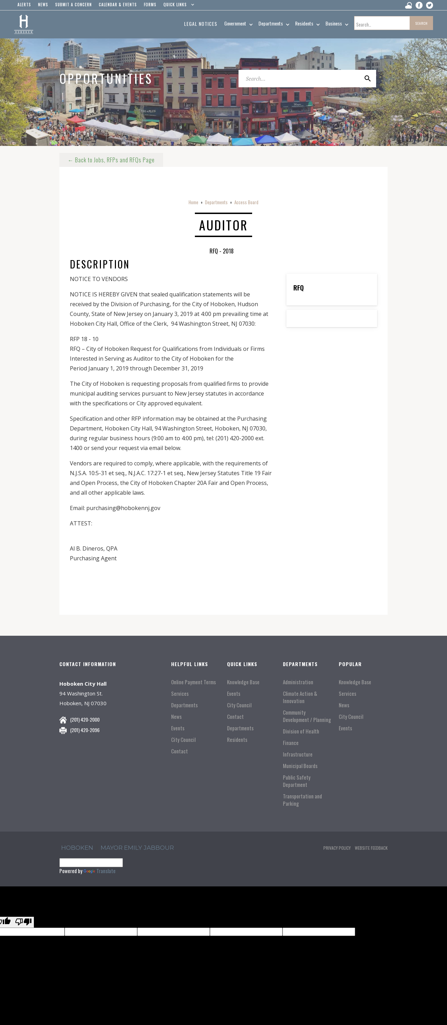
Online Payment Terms (193, 682)
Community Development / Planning (307, 716)
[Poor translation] (23, 922)
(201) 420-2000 (85, 719)
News (176, 716)
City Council (183, 739)
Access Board (246, 202)
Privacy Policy (337, 848)
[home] (23, 24)
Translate (99, 871)
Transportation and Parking (302, 799)
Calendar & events (118, 4)
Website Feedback (371, 848)
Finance (291, 742)
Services (180, 693)
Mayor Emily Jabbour (137, 847)
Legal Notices (200, 23)
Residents (237, 739)
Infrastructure (298, 754)
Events (177, 728)
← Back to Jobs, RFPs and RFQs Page (111, 160)
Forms (150, 4)
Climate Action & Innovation (300, 697)
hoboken (77, 847)
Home (193, 202)
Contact (179, 751)
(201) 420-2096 (85, 729)
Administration (298, 682)
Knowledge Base (243, 682)
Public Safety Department (296, 781)
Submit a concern (73, 4)
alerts (24, 4)
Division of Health (301, 731)
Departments (216, 202)
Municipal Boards (300, 765)
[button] (177, 6)
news (43, 4)
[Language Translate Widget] (91, 862)
